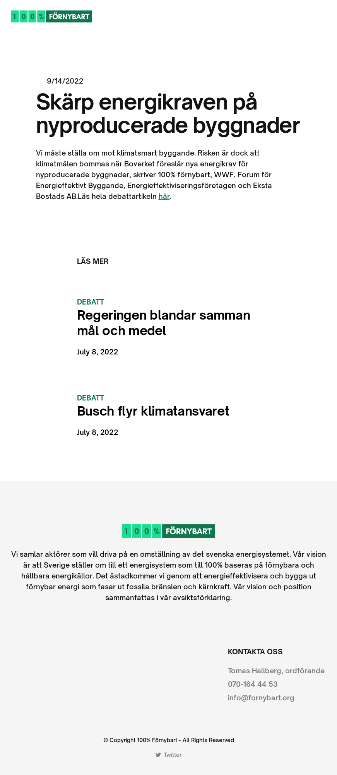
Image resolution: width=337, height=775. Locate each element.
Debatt (90, 302)
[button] (322, 16)
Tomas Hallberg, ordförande (276, 670)
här (164, 196)
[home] (51, 16)
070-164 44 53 (253, 684)
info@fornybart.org (261, 697)
